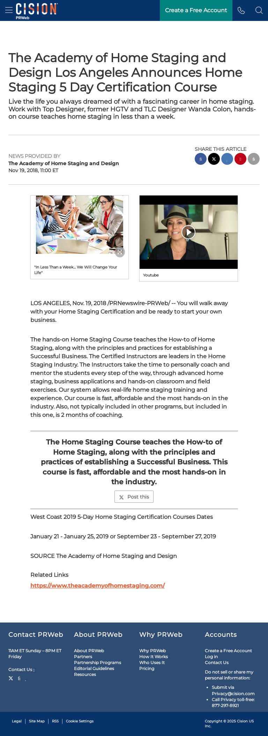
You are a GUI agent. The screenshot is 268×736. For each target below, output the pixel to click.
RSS (55, 721)
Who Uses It (152, 662)
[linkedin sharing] (227, 160)
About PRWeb (89, 650)
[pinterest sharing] (240, 160)
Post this (134, 497)
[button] (259, 10)
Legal (17, 721)
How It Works (153, 656)
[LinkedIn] (26, 677)
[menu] (9, 10)
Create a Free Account (196, 10)
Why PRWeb (152, 650)
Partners (83, 656)
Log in (211, 656)
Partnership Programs (97, 662)
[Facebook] (19, 677)
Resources (85, 674)
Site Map (37, 721)
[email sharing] (254, 160)
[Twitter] (11, 677)
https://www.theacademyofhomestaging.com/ (97, 585)
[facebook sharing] (201, 160)
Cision (242, 721)
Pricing (146, 668)
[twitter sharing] (214, 160)
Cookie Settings (80, 721)
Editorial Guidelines (94, 668)
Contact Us (21, 669)
